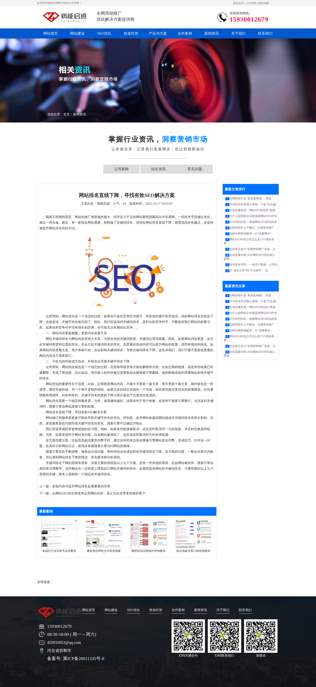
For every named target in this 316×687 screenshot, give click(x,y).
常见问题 (194, 169)
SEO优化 (104, 33)
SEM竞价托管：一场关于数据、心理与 (253, 264)
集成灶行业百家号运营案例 (59, 550)
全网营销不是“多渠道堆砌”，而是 (250, 198)
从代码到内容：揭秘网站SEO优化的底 (253, 221)
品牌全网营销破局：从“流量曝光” (250, 233)
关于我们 (238, 33)
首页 (66, 114)
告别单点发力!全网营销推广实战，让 (252, 249)
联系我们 (265, 33)
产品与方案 (158, 33)
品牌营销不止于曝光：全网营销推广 (251, 227)
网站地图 (263, 3)
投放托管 (131, 33)
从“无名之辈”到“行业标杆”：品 (248, 270)
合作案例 (185, 33)
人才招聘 (251, 3)
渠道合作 (238, 3)
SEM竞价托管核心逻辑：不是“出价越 (252, 204)
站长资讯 (158, 169)
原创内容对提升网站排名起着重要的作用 (81, 486)
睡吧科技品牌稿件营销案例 (148, 550)
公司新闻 (121, 169)
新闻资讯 (211, 33)
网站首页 (50, 33)
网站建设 (77, 33)
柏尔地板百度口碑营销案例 (193, 550)
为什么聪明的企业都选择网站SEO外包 (253, 216)
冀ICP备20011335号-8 (83, 658)
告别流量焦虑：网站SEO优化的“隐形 (252, 210)
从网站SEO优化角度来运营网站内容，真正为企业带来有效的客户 (98, 493)
